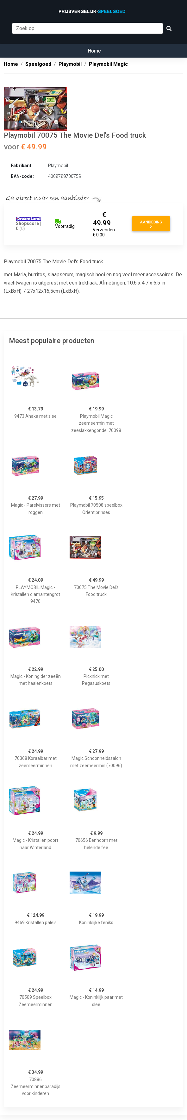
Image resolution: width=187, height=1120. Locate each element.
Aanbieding (151, 224)
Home (94, 51)
